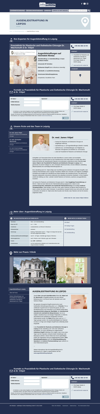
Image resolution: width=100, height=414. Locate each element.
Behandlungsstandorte (34, 11)
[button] (80, 75)
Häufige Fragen (70, 225)
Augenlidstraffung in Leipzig (17, 289)
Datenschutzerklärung (47, 115)
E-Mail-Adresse (15, 101)
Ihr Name (14, 98)
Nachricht (45, 98)
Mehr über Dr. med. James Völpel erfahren (76, 197)
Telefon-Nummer (15, 104)
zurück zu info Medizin (60, 11)
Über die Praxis (14, 292)
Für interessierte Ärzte (84, 405)
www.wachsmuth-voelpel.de (81, 65)
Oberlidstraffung (70, 229)
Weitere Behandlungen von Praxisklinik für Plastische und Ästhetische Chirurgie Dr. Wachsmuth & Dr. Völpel (17, 299)
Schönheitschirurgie (17, 11)
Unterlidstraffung (70, 232)
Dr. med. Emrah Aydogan (18, 149)
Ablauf (67, 222)
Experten (48, 11)
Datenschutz (73, 405)
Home (11, 31)
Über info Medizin (56, 405)
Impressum (65, 405)
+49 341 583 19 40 (81, 46)
